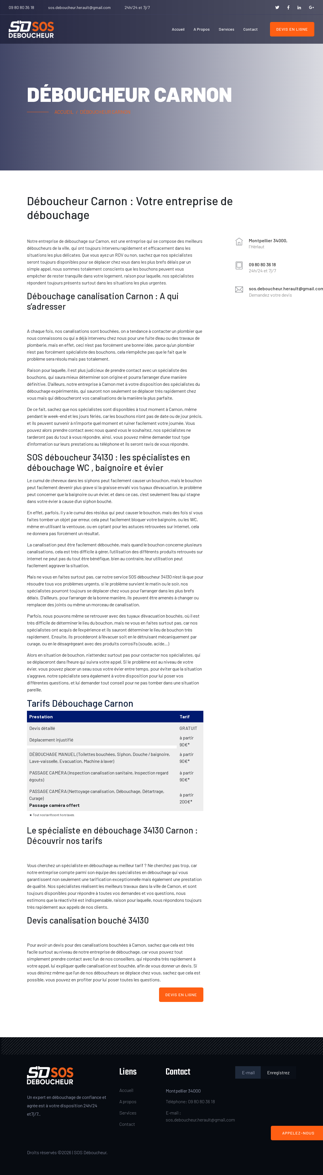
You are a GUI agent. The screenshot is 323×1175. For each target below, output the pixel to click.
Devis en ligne (292, 29)
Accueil (178, 29)
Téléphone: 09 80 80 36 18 (190, 1101)
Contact (250, 29)
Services (226, 29)
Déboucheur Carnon (105, 112)
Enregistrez (278, 1072)
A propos (202, 29)
